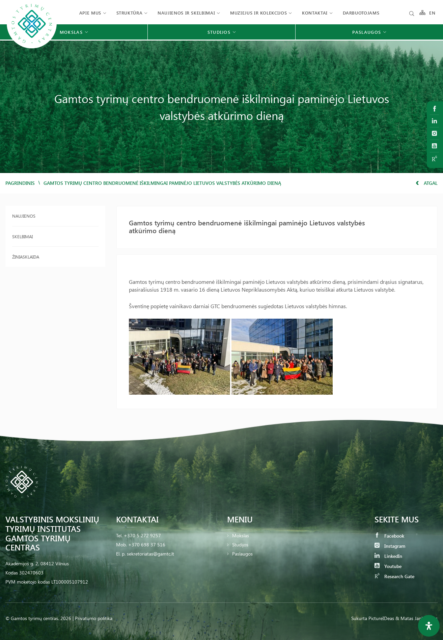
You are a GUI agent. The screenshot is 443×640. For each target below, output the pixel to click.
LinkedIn (388, 556)
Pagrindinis (20, 183)
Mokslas (240, 535)
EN (432, 13)
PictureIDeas (381, 618)
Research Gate (394, 576)
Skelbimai (22, 236)
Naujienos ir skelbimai (186, 13)
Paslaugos (242, 553)
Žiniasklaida (25, 257)
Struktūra (129, 13)
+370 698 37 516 (146, 544)
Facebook (389, 536)
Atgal (427, 183)
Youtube (388, 566)
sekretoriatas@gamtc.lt (150, 553)
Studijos (240, 544)
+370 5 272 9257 (142, 535)
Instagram (390, 546)
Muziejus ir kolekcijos (258, 13)
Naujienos (23, 216)
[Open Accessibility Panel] (429, 626)
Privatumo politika (93, 618)
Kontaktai (315, 13)
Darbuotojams (361, 13)
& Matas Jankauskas (416, 618)
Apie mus (90, 13)
